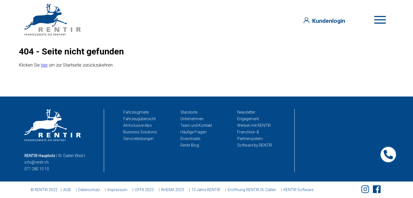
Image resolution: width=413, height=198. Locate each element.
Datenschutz (89, 190)
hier (44, 65)
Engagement (248, 119)
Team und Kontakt (196, 125)
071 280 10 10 (36, 169)
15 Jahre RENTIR (205, 190)
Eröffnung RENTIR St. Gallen (252, 190)
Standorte (188, 112)
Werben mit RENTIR (254, 125)
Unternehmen (191, 119)
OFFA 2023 (144, 190)
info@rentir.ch (36, 162)
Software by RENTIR (254, 145)
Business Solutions (140, 132)
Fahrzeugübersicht (139, 119)
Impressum (117, 190)
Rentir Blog (189, 145)
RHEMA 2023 (172, 190)
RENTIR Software (298, 190)
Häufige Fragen (193, 132)
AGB (67, 190)
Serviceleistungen (138, 138)
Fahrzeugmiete (136, 112)
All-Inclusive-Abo (137, 125)
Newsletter (246, 112)
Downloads (190, 138)
